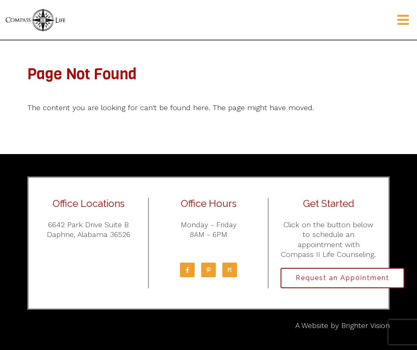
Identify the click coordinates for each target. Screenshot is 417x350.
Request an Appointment (342, 278)
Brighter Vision (365, 325)
